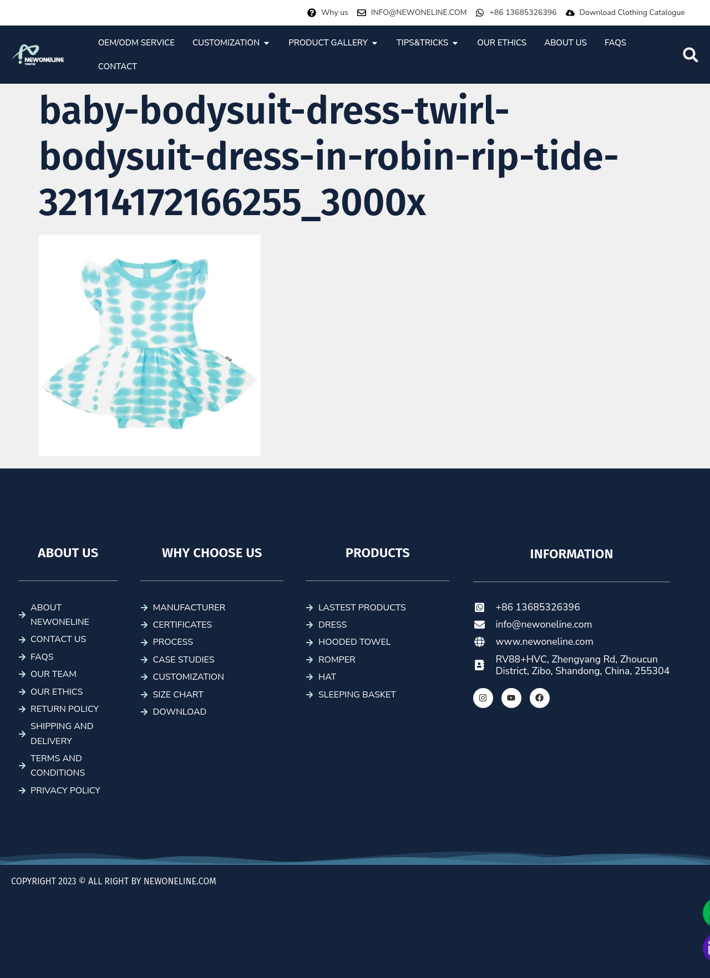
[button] (690, 55)
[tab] (136, 42)
